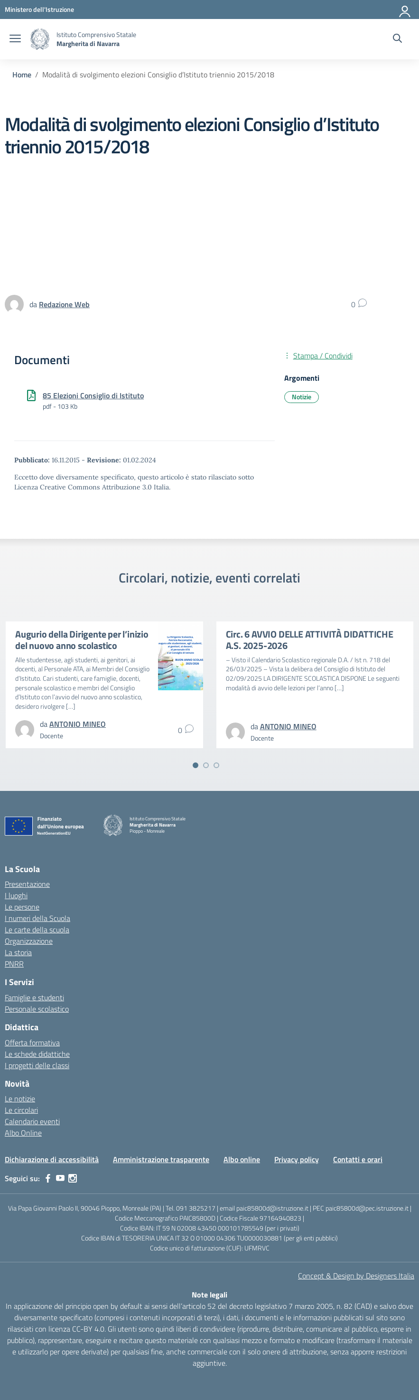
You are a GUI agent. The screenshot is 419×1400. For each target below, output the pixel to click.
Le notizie (20, 1098)
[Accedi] (405, 9)
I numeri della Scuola (37, 918)
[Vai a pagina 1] (195, 765)
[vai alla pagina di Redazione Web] (64, 304)
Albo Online (23, 1132)
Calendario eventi (32, 1121)
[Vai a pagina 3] (216, 765)
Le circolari (21, 1110)
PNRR (14, 963)
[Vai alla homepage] (39, 39)
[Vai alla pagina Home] (21, 74)
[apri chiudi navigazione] (15, 39)
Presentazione (27, 884)
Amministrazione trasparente (161, 1159)
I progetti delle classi (37, 1065)
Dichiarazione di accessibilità (52, 1159)
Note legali (209, 1294)
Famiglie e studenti (34, 997)
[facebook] (48, 1178)
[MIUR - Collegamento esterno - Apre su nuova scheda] (39, 9)
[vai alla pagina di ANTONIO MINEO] (77, 724)
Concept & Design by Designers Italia (356, 1275)
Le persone (22, 906)
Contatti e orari (357, 1159)
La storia (18, 952)
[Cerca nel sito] (397, 39)
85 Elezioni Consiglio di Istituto (93, 395)
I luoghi (16, 895)
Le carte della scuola (37, 929)
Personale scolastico (37, 1009)
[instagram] (72, 1178)
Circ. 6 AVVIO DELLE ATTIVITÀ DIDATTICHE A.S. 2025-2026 (309, 640)
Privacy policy (296, 1159)
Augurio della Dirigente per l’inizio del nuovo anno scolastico (82, 640)
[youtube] (60, 1178)
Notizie (301, 397)
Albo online (241, 1159)
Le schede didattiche (37, 1054)
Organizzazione (29, 941)
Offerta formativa (32, 1042)
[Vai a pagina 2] (206, 765)
